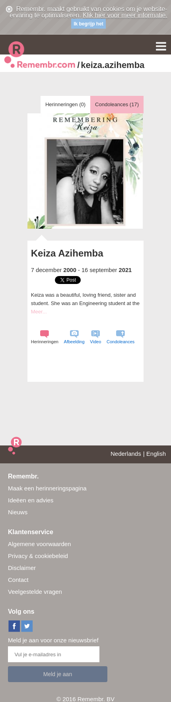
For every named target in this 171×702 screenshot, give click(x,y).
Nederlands (126, 453)
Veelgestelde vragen (35, 591)
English (156, 453)
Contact (18, 579)
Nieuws (17, 512)
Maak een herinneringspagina (47, 488)
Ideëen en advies (30, 500)
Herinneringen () (65, 104)
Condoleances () (117, 104)
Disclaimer (22, 567)
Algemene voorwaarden (39, 544)
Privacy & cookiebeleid (38, 555)
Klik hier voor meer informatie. (125, 15)
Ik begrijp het (88, 24)
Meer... (39, 312)
